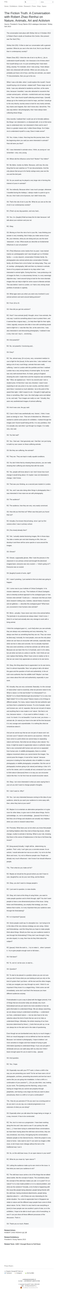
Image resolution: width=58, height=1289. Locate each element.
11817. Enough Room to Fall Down (28, 1244)
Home (6, 6)
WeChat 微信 (29, 1273)
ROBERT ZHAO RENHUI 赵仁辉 (15, 1232)
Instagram (18, 1273)
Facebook (8, 1273)
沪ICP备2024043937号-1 (31, 1285)
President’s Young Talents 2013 (15, 1239)
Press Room (8, 1266)
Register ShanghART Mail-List (14, 1271)
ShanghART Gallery (29, 1284)
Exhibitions (13, 6)
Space (44, 6)
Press (34, 6)
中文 (5, 2)
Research (27, 6)
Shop (39, 6)
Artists (20, 6)
